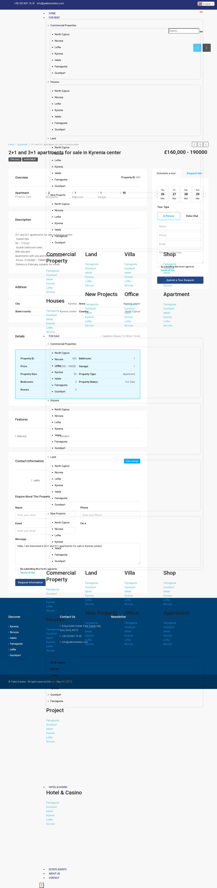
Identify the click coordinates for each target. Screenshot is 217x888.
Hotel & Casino (58, 787)
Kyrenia (59, 53)
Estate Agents (58, 869)
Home (52, 13)
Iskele (58, 60)
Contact (54, 877)
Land (53, 138)
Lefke (58, 47)
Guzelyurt (60, 72)
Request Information (30, 582)
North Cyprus (62, 34)
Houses (55, 81)
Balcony (21, 436)
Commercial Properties (63, 25)
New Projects (58, 195)
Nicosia (59, 40)
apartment (30, 159)
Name (18, 507)
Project (54, 654)
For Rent (54, 17)
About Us (54, 873)
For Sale (54, 336)
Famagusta (61, 66)
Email (18, 523)
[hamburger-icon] (201, 11)
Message (20, 539)
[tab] (207, 48)
